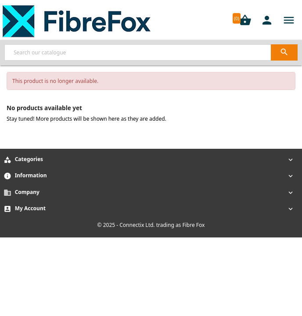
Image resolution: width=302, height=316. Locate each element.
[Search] (151, 52)
